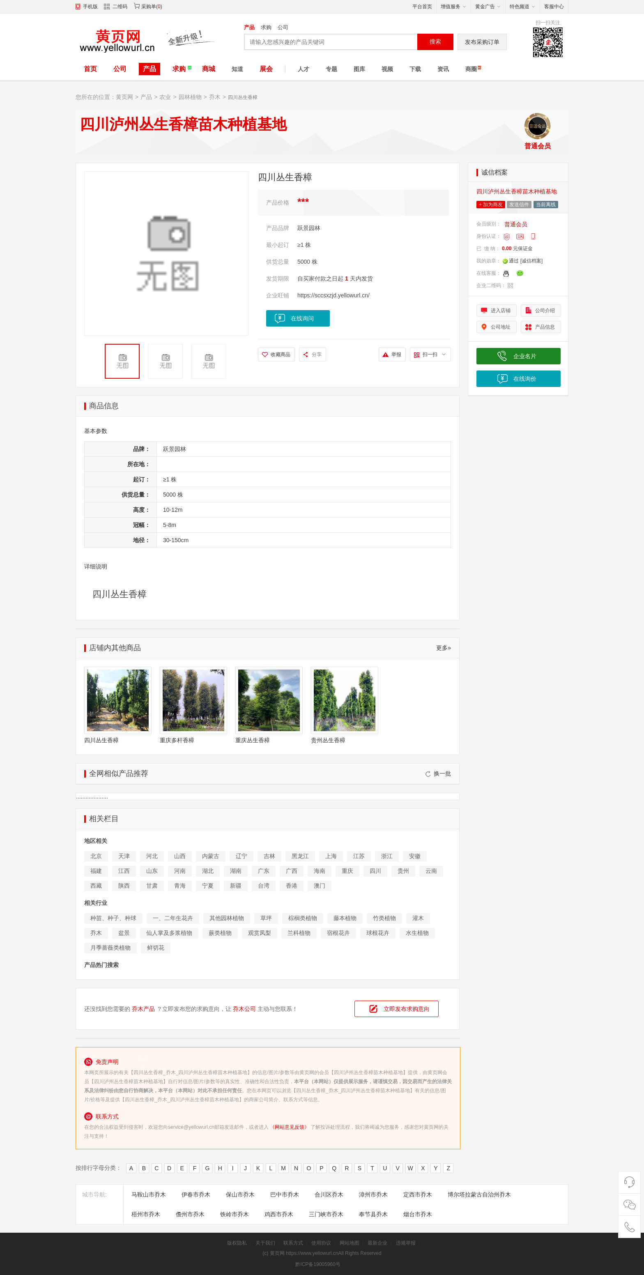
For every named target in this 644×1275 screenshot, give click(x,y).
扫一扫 (434, 354)
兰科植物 (299, 933)
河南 (180, 871)
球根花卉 (377, 933)
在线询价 (524, 378)
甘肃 (152, 885)
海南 (319, 871)
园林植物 (190, 97)
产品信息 (545, 327)
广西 (291, 871)
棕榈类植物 (302, 918)
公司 (283, 27)
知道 (237, 69)
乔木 (215, 97)
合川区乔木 (329, 1194)
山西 (180, 856)
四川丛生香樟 (101, 740)
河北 (152, 856)
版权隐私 (237, 1243)
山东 (152, 871)
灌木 (418, 918)
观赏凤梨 (259, 933)
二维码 (115, 7)
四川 (375, 871)
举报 (396, 354)
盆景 (124, 933)
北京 (96, 856)
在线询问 (302, 318)
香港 (291, 885)
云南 (431, 871)
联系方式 (293, 1243)
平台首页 (422, 6)
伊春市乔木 (196, 1194)
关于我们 (265, 1243)
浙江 (387, 856)
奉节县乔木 (373, 1214)
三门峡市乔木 (326, 1214)
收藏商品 (280, 354)
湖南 (236, 871)
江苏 (359, 856)
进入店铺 (501, 310)
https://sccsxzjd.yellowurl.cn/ (333, 295)
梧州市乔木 (145, 1214)
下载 (415, 69)
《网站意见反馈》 (289, 1127)
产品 (249, 27)
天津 (124, 856)
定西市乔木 (417, 1194)
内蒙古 (210, 856)
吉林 (269, 856)
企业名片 (524, 356)
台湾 (263, 885)
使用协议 (321, 1243)
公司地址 (501, 327)
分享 (317, 354)
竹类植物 (384, 918)
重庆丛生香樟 (252, 740)
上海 (331, 856)
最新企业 (377, 1243)
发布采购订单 (482, 42)
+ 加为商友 (491, 204)
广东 (263, 871)
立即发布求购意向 (407, 1009)
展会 (266, 68)
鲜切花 (155, 947)
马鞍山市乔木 (148, 1194)
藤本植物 (345, 918)
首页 (90, 68)
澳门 (319, 885)
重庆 (347, 871)
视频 (387, 69)
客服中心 (554, 6)
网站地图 (349, 1243)
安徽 (415, 856)
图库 (359, 69)
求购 (266, 27)
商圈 (471, 69)
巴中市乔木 (284, 1194)
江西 (124, 871)
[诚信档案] (531, 261)
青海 (180, 885)
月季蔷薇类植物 (110, 947)
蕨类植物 (220, 933)
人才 (303, 69)
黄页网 (124, 97)
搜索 (435, 41)
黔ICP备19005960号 (317, 1264)
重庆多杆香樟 (177, 740)
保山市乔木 (240, 1194)
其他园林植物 (226, 918)
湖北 (208, 871)
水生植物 (417, 933)
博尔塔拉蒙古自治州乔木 (479, 1194)
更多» (443, 647)
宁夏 (208, 885)
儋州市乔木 (190, 1214)
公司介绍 (545, 310)
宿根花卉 (338, 933)
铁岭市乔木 (234, 1214)
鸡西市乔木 (278, 1214)
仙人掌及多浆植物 (169, 933)
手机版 (90, 6)
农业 (165, 97)
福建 (96, 871)
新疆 (236, 885)
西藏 (96, 885)
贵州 (403, 871)
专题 (331, 69)
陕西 (124, 885)
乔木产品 (143, 1009)
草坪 (266, 918)
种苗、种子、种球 (113, 918)
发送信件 (519, 204)
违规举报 (406, 1243)
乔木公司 (244, 1009)
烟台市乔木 (417, 1214)
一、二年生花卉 (173, 918)
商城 (208, 68)
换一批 (438, 773)
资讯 (443, 69)
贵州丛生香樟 (328, 740)
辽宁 (241, 856)
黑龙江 (300, 856)
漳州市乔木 (373, 1194)
